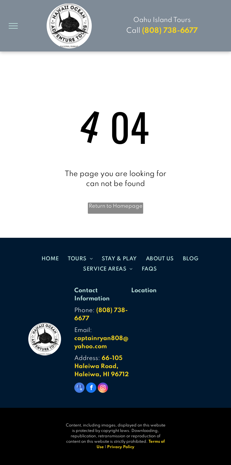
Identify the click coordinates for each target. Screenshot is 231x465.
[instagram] (103, 388)
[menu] (13, 26)
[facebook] (91, 388)
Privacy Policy (120, 447)
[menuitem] (50, 258)
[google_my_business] (79, 388)
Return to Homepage (116, 206)
